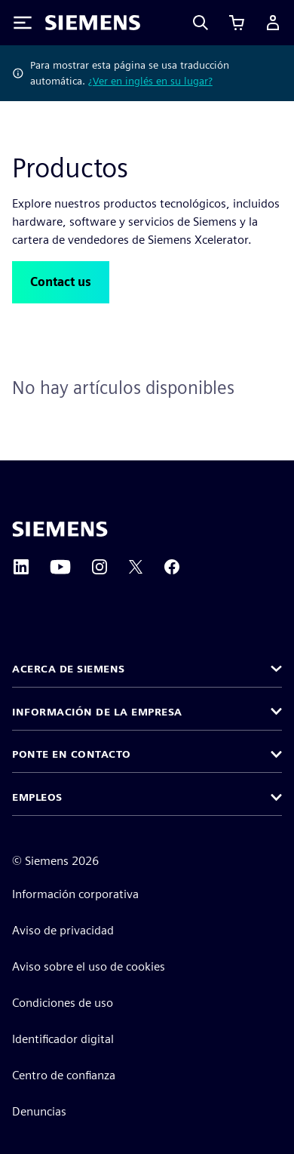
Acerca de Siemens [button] (68, 669)
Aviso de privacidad (63, 930)
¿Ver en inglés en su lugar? (150, 81)
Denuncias (39, 1111)
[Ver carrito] (237, 23)
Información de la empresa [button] (97, 712)
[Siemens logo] (92, 22)
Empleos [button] (37, 797)
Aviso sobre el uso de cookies (88, 966)
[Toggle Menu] (22, 22)
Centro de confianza (63, 1075)
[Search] (200, 23)
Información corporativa (75, 894)
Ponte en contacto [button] (71, 754)
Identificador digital (63, 1039)
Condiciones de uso (62, 1003)
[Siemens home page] (60, 529)
